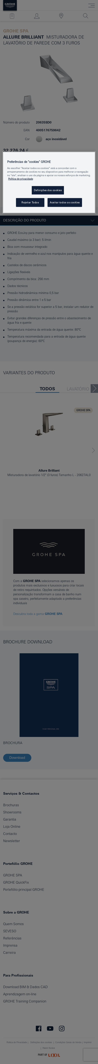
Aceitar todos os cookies (65, 202)
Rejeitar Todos (30, 202)
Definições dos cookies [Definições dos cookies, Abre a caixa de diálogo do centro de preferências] (48, 190)
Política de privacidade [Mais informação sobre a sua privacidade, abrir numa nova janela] (20, 178)
